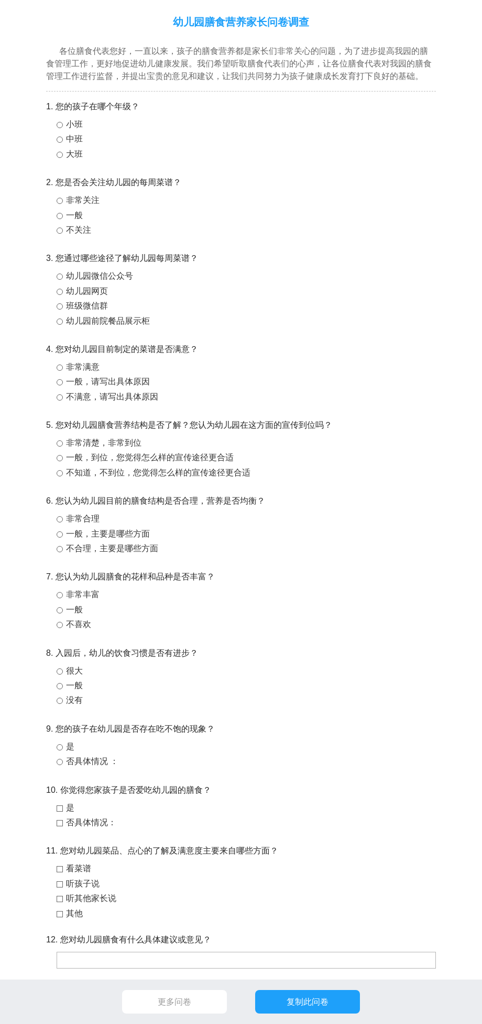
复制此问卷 (307, 1001)
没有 (74, 700)
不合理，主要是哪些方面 (112, 548)
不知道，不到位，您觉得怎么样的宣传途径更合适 (158, 472)
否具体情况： (91, 822)
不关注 (78, 229)
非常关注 (83, 200)
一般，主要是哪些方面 (108, 533)
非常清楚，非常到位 (103, 442)
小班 (74, 124)
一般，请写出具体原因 (108, 381)
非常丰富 (83, 594)
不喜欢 (78, 624)
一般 (74, 215)
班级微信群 (87, 305)
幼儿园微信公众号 (99, 275)
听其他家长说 (91, 898)
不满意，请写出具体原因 (112, 396)
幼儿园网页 (87, 291)
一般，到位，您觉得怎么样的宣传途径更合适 (150, 457)
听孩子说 (83, 883)
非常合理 (83, 518)
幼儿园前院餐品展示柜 (108, 320)
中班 (74, 138)
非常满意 (83, 366)
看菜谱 (78, 868)
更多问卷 (174, 1001)
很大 (74, 670)
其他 (74, 913)
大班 (74, 154)
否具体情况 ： (92, 761)
